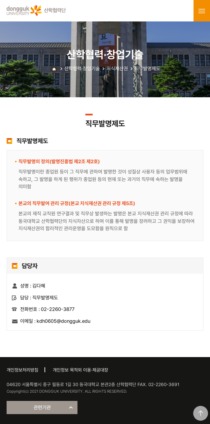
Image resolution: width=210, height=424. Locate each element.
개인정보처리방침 (22, 370)
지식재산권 (117, 69)
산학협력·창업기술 (82, 69)
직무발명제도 (147, 69)
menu (201, 11)
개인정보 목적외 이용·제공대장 (80, 370)
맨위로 (200, 413)
